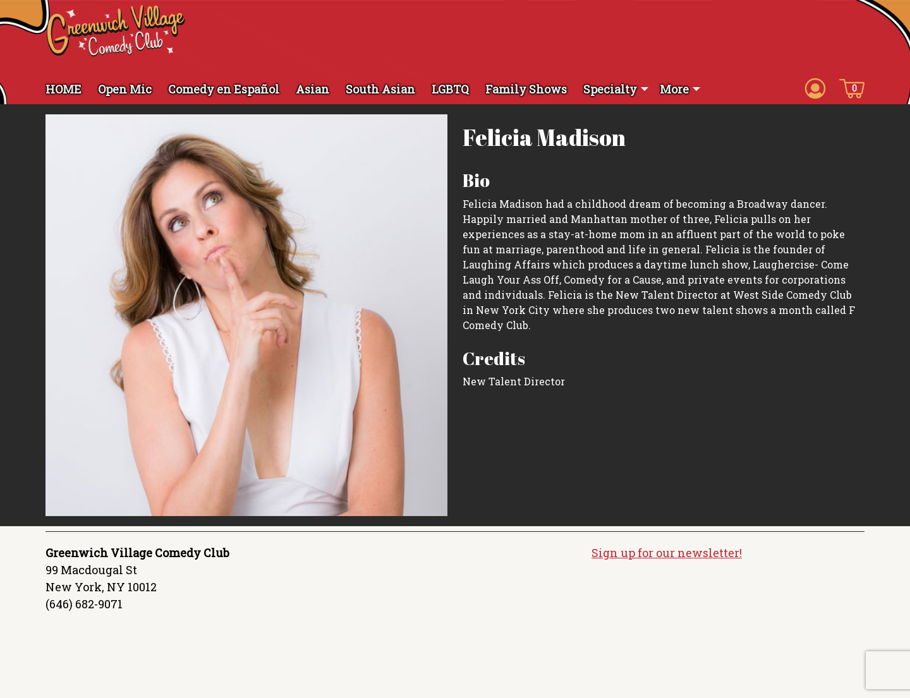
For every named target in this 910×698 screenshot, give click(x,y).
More (674, 89)
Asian (312, 89)
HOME (64, 89)
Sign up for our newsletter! (667, 552)
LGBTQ (450, 89)
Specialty (610, 89)
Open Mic (125, 89)
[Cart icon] (851, 87)
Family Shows (526, 89)
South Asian (380, 89)
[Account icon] (815, 87)
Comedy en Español (223, 89)
